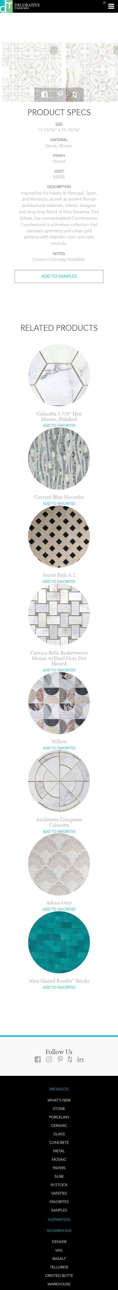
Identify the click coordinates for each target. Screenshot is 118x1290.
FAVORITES (59, 1201)
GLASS (59, 1134)
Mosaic (59, 1159)
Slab (59, 1176)
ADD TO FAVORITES (59, 425)
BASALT (59, 1258)
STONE (59, 1108)
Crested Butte (59, 1275)
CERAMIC (59, 1125)
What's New (59, 1100)
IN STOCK (59, 1184)
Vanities (59, 1193)
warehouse (59, 1284)
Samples (59, 1210)
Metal (59, 1150)
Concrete (59, 1142)
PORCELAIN (59, 1117)
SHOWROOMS (59, 1230)
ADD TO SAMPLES (59, 276)
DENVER (59, 1241)
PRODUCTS (59, 1089)
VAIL (59, 1250)
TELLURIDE (59, 1267)
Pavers (59, 1167)
